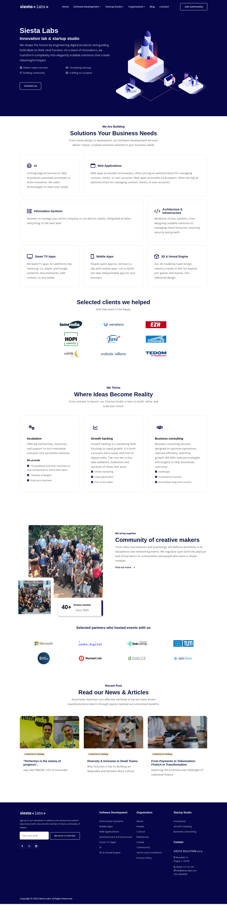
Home (65, 6)
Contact (164, 6)
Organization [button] (135, 6)
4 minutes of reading (34, 755)
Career (140, 843)
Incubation (180, 822)
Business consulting (185, 832)
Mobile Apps (106, 827)
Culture (141, 832)
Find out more (125, 568)
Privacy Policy (144, 858)
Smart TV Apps (107, 843)
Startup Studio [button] (113, 6)
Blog (152, 6)
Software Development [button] (86, 6)
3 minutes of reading (162, 755)
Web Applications (109, 832)
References (143, 838)
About (140, 822)
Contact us (30, 85)
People (140, 827)
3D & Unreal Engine (109, 853)
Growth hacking (183, 827)
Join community (193, 6)
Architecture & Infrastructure (115, 838)
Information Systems (111, 822)
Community (143, 848)
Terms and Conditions (149, 853)
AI (100, 848)
